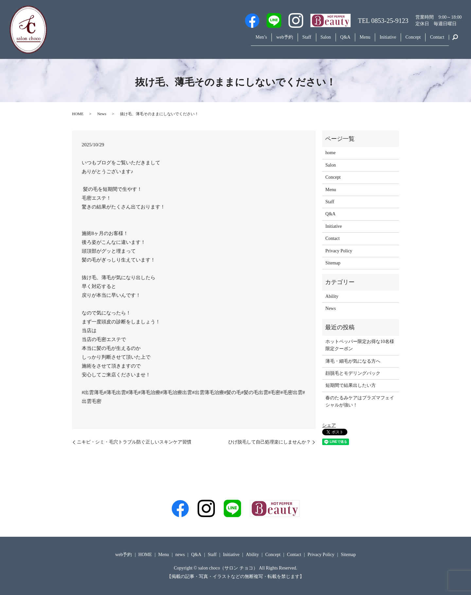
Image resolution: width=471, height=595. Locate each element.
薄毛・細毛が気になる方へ (352, 361)
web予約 (258, 40)
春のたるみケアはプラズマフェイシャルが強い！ (359, 401)
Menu (352, 40)
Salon (306, 40)
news (180, 554)
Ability (332, 296)
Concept (407, 40)
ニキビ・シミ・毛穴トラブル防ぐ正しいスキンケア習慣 (134, 442)
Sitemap (332, 263)
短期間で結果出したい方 (350, 385)
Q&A (329, 40)
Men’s (231, 40)
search (455, 40)
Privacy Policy (338, 250)
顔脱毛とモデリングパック (352, 373)
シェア (329, 425)
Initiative (379, 40)
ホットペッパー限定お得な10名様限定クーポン (359, 345)
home (330, 152)
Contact (435, 40)
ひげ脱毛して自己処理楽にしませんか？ (269, 442)
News (101, 114)
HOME (77, 114)
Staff (283, 40)
